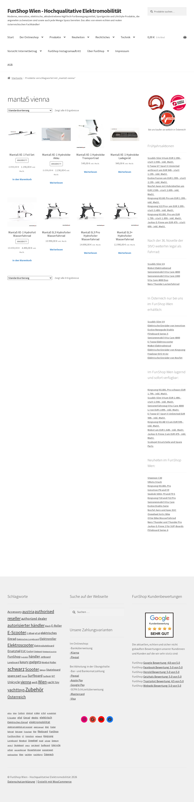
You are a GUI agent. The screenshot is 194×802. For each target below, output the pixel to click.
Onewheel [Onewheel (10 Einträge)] (33, 740)
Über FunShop (95, 51)
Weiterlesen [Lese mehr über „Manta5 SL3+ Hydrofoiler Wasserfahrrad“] (124, 252)
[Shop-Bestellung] (29, 110)
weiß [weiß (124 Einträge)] (35, 682)
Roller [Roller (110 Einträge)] (53, 662)
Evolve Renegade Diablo (161, 329)
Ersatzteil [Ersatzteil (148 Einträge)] (13, 651)
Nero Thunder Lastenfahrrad (163, 284)
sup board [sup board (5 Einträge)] (35, 745)
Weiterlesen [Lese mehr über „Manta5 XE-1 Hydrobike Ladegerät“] (124, 171)
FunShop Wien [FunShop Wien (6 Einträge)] (14, 736)
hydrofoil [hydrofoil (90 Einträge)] (24, 657)
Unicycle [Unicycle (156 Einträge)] (13, 682)
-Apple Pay (76, 680)
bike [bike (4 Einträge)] (15, 713)
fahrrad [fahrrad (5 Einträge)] (10, 731)
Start (10, 37)
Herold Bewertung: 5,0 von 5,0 (161, 672)
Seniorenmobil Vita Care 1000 (164, 276)
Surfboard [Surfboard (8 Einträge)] (45, 745)
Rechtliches (102, 37)
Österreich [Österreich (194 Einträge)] (16, 696)
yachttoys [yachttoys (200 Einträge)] (16, 689)
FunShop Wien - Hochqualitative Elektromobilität (64, 10)
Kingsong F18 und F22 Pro (162, 498)
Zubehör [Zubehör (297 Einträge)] (34, 689)
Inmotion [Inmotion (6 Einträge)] (29, 736)
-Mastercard (77, 694)
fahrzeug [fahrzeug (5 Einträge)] (18, 731)
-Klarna (74, 652)
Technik (125, 37)
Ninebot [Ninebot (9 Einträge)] (23, 740)
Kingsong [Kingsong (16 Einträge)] (48, 736)
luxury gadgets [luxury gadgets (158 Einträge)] (30, 662)
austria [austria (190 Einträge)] (28, 611)
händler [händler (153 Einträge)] (34, 656)
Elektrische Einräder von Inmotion (166, 325)
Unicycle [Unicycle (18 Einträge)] (56, 745)
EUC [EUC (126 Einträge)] (23, 651)
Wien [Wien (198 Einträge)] (42, 681)
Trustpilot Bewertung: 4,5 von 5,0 (163, 681)
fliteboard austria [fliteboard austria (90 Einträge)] (49, 651)
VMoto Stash (155, 482)
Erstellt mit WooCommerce (55, 781)
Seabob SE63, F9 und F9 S (161, 493)
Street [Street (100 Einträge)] (24, 676)
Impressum (122, 51)
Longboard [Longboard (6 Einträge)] (12, 740)
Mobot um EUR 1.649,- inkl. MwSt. (166, 429)
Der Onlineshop (29, 37)
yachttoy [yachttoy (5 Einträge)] (28, 754)
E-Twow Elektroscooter (160, 341)
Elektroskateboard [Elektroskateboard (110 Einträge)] (44, 645)
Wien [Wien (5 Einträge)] (21, 754)
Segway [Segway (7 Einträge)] (55, 740)
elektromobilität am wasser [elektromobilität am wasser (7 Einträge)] (19, 727)
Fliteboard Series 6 (158, 530)
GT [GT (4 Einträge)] (23, 736)
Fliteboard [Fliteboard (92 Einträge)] (37, 651)
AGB (10, 64)
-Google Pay (77, 685)
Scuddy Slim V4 (156, 263)
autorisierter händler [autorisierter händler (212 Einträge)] (25, 625)
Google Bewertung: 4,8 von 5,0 (161, 662)
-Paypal (74, 657)
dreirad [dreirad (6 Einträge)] (29, 713)
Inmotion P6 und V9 (158, 490)
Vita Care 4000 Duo (158, 280)
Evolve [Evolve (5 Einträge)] (53, 727)
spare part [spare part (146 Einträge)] (14, 676)
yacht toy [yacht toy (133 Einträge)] (53, 682)
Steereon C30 (155, 477)
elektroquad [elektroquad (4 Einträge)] (39, 727)
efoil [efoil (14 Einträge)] (19, 717)
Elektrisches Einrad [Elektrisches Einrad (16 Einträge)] (17, 722)
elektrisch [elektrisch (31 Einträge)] (46, 717)
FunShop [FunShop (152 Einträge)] (13, 657)
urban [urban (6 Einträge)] (10, 750)
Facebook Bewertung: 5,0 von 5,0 (163, 667)
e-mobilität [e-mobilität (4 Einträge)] (51, 713)
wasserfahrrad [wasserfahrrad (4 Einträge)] (20, 750)
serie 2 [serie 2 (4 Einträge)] (10, 745)
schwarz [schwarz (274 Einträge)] (16, 669)
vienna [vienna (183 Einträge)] (25, 682)
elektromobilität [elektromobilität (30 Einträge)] (39, 722)
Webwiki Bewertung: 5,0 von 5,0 (162, 685)
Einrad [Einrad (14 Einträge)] (26, 717)
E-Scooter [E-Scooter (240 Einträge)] (16, 632)
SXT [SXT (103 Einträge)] (53, 676)
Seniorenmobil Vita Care (161, 502)
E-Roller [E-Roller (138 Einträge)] (56, 626)
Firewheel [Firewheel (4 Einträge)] (28, 732)
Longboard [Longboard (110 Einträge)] (13, 662)
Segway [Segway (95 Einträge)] (43, 670)
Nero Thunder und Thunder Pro (165, 522)
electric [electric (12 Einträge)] (35, 717)
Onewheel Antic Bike (159, 514)
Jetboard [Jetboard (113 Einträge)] (46, 656)
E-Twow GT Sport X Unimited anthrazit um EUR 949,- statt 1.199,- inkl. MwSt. (163, 170)
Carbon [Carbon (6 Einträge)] (21, 713)
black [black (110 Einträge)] (48, 625)
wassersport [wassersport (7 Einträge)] (47, 750)
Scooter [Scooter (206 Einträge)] (32, 669)
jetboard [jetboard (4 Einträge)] (38, 736)
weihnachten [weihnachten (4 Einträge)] (12, 754)
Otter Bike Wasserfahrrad (162, 518)
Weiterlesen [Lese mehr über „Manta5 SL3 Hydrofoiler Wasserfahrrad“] (56, 249)
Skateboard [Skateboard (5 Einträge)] (19, 745)
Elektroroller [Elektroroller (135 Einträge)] (48, 639)
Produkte (55, 37)
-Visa (73, 698)
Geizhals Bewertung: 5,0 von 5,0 (162, 676)
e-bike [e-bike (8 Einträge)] (37, 713)
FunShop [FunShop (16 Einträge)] (54, 731)
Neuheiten (78, 37)
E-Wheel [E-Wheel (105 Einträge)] (30, 633)
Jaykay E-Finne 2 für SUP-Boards (165, 526)
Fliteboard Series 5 (158, 333)
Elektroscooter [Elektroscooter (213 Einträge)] (20, 645)
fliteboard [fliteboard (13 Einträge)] (43, 731)
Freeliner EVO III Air (158, 353)
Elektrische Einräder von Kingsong (166, 349)
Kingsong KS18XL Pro (159, 485)
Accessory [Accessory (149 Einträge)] (14, 612)
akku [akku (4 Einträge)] (9, 713)
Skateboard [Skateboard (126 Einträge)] (53, 669)
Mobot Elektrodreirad (159, 268)
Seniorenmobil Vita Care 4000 (164, 271)
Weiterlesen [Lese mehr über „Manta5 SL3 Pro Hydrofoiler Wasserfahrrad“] (90, 252)
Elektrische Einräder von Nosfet (165, 357)
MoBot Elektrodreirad (159, 345)
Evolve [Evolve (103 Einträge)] (30, 651)
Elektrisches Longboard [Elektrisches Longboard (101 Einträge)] (28, 639)
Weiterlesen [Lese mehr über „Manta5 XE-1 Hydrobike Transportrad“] (90, 171)
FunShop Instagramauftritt (64, 51)
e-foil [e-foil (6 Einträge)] (43, 713)
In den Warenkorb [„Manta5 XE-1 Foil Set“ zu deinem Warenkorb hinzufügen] (22, 179)
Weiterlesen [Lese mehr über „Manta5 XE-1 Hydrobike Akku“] (56, 182)
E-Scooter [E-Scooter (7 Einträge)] (11, 717)
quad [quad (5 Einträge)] (41, 740)
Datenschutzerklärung (21, 781)
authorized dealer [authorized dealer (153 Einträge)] (34, 618)
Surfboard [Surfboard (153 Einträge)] (35, 676)
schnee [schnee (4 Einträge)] (47, 741)
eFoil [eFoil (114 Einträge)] (37, 633)
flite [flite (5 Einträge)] (34, 731)
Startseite (17, 78)
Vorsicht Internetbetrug (22, 51)
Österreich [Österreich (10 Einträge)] (49, 754)
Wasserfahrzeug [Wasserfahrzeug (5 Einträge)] (34, 750)
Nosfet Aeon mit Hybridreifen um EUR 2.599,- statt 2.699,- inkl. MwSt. (166, 190)
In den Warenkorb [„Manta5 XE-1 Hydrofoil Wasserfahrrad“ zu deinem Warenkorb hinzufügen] (22, 260)
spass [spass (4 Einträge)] (27, 745)
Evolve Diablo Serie (158, 506)
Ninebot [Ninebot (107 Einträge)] (45, 662)
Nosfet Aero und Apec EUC (162, 510)
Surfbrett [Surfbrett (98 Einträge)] (47, 676)
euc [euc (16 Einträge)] (47, 726)
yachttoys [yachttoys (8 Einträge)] (38, 754)
